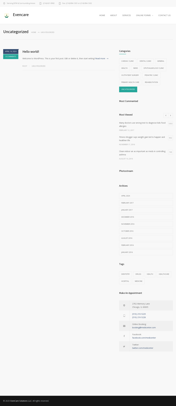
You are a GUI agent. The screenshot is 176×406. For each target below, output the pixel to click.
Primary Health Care (130, 82)
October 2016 (127, 231)
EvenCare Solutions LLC (21, 400)
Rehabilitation (151, 82)
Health (124, 68)
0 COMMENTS (11, 57)
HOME (102, 15)
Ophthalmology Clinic (154, 68)
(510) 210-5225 (139, 314)
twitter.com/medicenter (142, 348)
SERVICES (126, 15)
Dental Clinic (145, 61)
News (135, 68)
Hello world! (31, 51)
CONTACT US (164, 15)
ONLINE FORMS (143, 15)
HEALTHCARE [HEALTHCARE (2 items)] (164, 274)
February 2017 (127, 203)
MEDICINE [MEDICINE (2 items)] (138, 281)
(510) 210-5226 (139, 317)
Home (33, 32)
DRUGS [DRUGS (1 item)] (138, 274)
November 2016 (127, 224)
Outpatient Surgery (130, 75)
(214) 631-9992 (49, 3)
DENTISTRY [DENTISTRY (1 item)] (125, 274)
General (160, 61)
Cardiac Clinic (127, 61)
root (25, 66)
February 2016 (127, 245)
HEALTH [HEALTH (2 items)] (150, 274)
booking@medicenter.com (144, 327)
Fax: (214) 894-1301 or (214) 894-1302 (77, 3)
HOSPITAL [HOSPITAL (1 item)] (125, 281)
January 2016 (127, 252)
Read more (100, 58)
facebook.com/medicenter (144, 337)
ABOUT (113, 15)
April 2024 (125, 196)
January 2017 (127, 210)
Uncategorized (38, 66)
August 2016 (126, 238)
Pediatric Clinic (151, 75)
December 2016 (127, 217)
